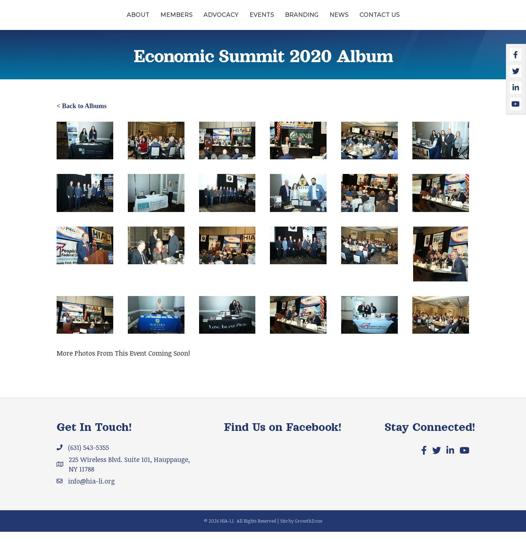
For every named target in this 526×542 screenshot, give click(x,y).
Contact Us (436, 19)
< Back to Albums (82, 116)
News (395, 19)
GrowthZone (308, 531)
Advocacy (164, 19)
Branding (358, 19)
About (81, 19)
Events (205, 19)
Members (120, 19)
